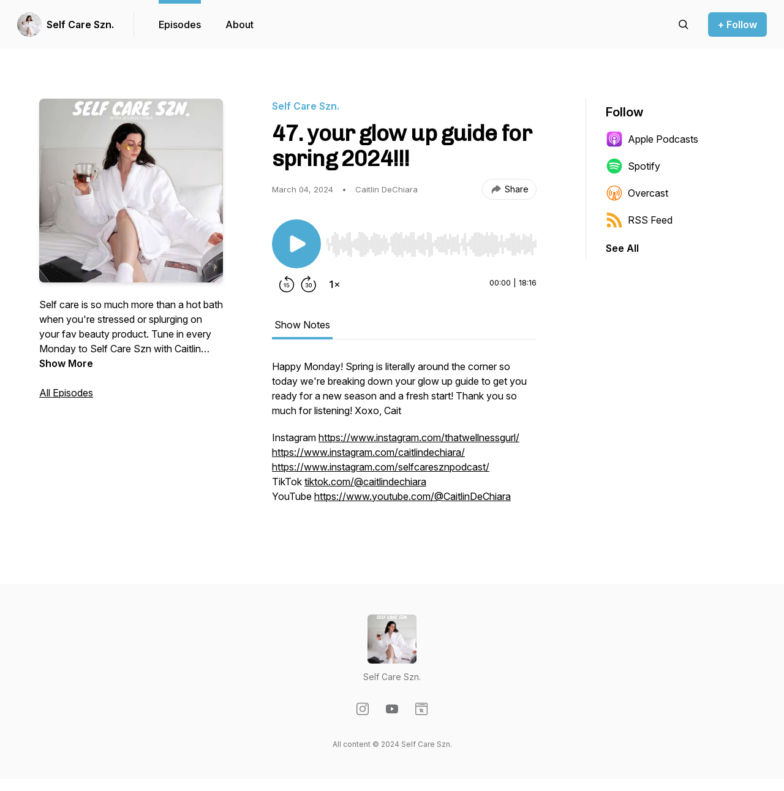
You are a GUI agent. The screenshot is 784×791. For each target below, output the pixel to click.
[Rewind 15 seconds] (286, 284)
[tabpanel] (404, 437)
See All (622, 248)
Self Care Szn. (80, 24)
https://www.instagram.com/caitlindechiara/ (368, 452)
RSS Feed (639, 220)
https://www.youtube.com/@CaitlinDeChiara (412, 496)
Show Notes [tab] (302, 325)
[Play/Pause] (296, 243)
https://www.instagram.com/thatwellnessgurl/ (418, 437)
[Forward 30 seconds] (308, 284)
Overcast (637, 193)
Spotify (633, 166)
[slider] (431, 244)
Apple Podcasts (652, 139)
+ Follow (737, 24)
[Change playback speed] (334, 284)
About (239, 24)
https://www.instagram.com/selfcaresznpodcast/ (380, 467)
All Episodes (66, 393)
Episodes (180, 24)
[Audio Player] (431, 241)
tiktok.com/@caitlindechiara (365, 481)
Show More (66, 363)
